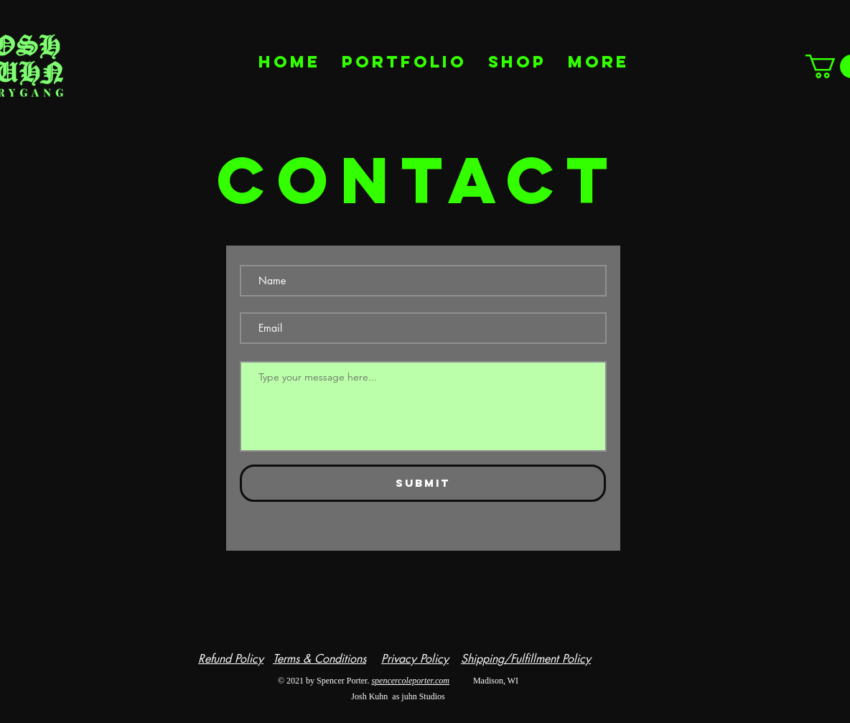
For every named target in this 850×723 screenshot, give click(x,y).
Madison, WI (483, 681)
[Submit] (423, 483)
